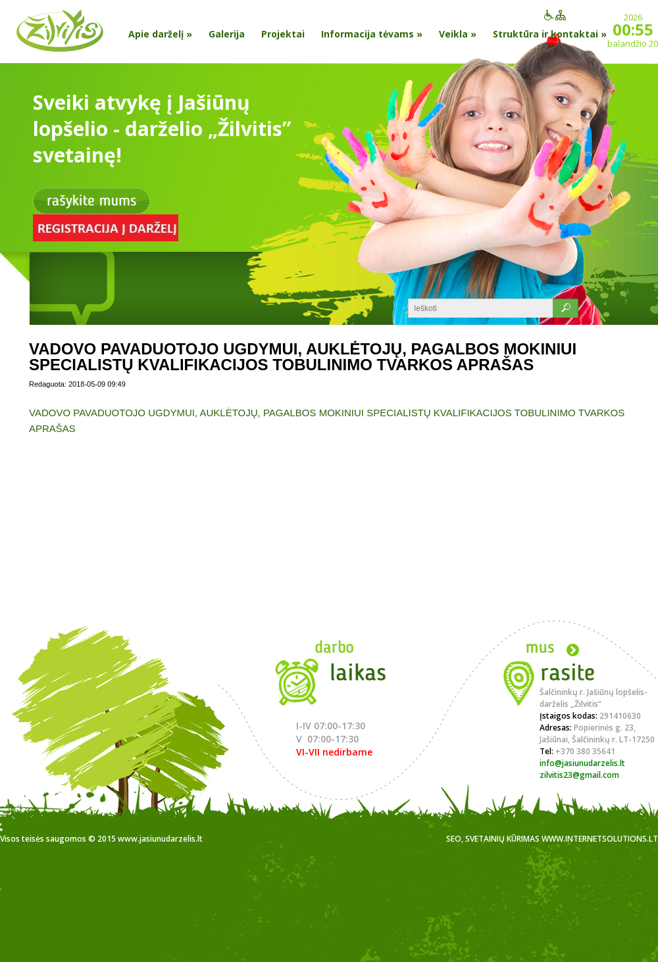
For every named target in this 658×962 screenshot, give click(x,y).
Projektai (283, 34)
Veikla (457, 34)
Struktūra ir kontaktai (550, 34)
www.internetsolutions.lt (600, 838)
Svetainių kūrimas (502, 838)
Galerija (227, 34)
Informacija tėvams (371, 34)
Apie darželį (160, 34)
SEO (453, 838)
